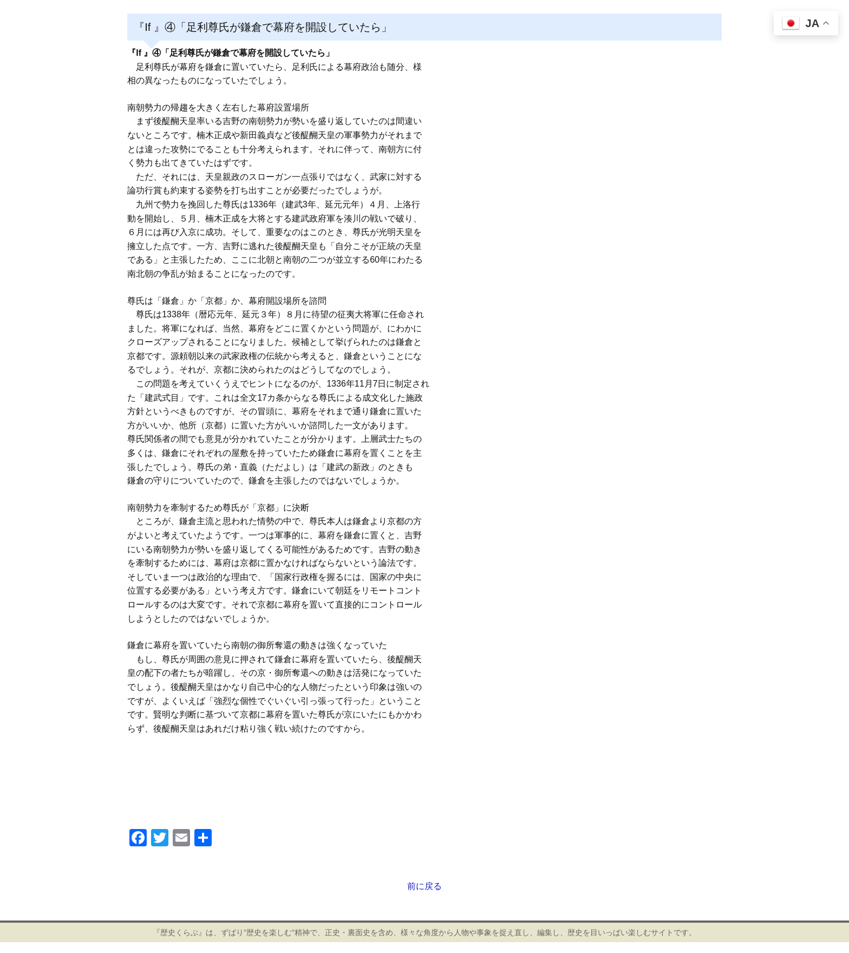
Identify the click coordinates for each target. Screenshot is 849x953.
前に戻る (424, 886)
